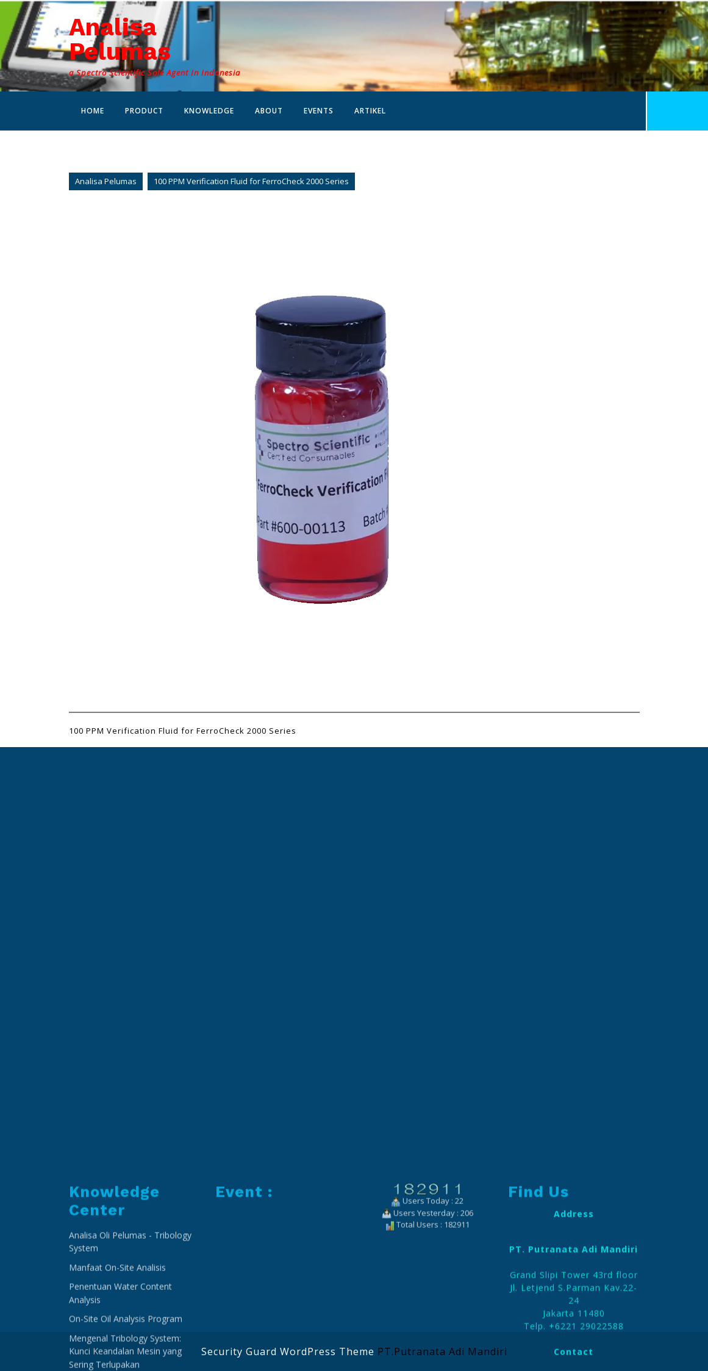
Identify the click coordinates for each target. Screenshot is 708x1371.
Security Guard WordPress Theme (287, 1351)
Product (144, 111)
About (269, 111)
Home (92, 111)
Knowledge (209, 111)
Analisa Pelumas (120, 39)
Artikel (370, 111)
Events (319, 111)
